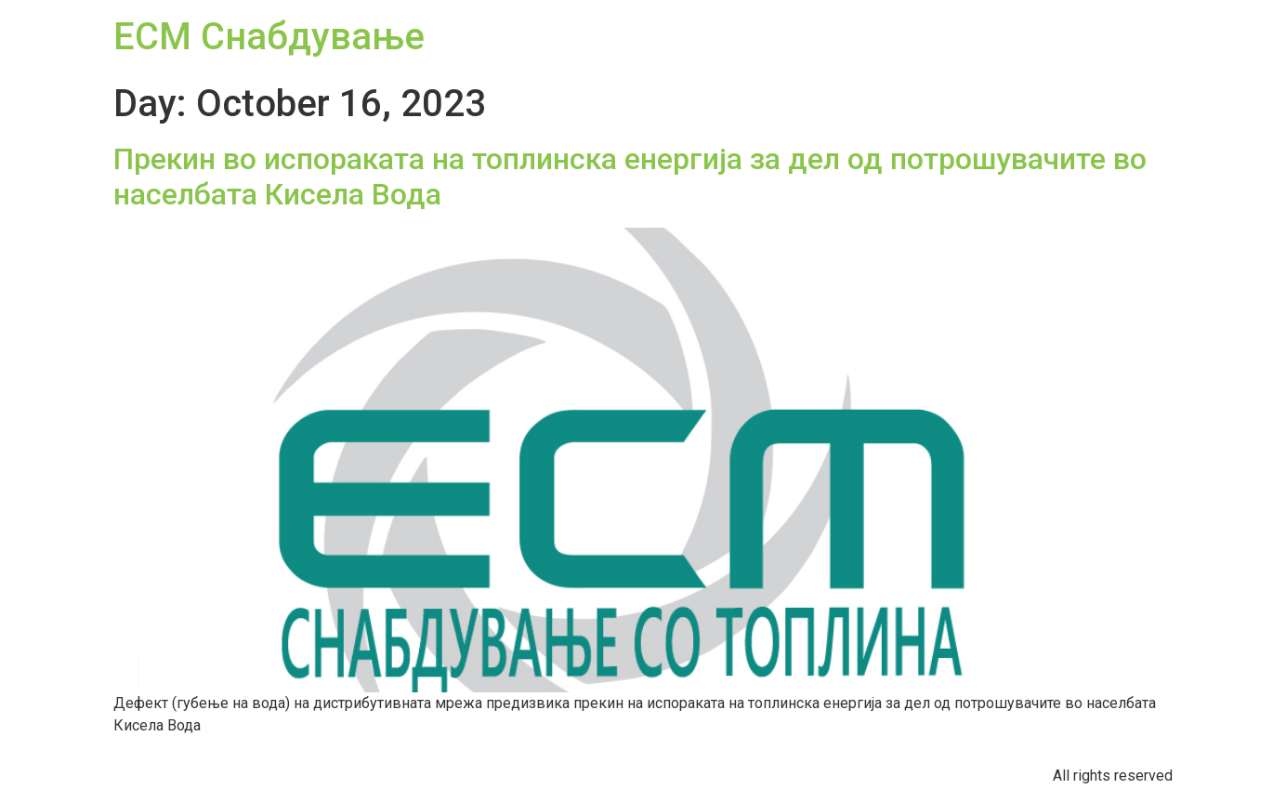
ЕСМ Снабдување (269, 37)
